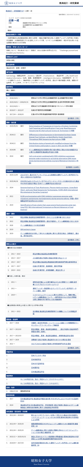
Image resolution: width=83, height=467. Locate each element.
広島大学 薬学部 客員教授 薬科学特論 (47, 266)
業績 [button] (9, 30)
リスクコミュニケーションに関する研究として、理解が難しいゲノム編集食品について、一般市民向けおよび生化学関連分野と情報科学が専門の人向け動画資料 (54, 297)
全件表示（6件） (74, 348)
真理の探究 (10, 60)
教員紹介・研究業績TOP (15, 11)
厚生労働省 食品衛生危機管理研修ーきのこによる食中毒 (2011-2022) (45, 217)
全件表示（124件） (73, 167)
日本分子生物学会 (37, 363)
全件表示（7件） (74, 118)
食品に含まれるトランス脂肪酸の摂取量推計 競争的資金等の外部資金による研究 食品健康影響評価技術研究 (55, 437)
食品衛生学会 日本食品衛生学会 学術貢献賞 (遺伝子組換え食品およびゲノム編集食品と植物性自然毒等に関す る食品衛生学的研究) (49, 406)
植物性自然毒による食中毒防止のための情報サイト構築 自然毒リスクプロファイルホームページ (55, 283)
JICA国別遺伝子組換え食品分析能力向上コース (50, 258)
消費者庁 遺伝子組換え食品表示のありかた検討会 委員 (51, 339)
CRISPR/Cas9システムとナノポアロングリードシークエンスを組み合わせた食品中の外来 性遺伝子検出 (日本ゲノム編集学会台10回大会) (49, 182)
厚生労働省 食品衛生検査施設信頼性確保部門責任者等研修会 (55, 262)
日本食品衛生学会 (37, 372)
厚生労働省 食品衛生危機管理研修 (45, 254)
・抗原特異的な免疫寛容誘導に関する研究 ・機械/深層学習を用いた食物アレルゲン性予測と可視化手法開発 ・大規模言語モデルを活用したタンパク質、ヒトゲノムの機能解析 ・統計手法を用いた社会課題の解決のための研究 (42, 40)
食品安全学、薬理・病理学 (16, 68)
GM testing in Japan (28, 229)
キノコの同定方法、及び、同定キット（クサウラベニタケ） (42, 379)
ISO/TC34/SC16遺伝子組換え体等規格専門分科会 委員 (51, 344)
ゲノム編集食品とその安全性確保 (32, 225)
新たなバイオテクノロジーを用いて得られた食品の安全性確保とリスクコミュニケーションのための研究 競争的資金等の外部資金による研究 (55, 417)
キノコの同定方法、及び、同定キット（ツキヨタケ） (39, 383)
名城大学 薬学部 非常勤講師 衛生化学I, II (49, 270)
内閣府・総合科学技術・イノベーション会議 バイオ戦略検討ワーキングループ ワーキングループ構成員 (55, 324)
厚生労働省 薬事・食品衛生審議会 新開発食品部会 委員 (52, 335)
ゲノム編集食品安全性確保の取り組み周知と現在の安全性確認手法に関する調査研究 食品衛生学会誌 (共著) (53, 150)
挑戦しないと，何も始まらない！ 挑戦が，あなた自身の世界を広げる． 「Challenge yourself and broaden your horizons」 (42, 51)
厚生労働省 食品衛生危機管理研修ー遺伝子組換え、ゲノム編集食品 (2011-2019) (49, 221)
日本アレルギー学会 (38, 355)
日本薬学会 (35, 367)
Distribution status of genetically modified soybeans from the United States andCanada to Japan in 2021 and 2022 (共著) (52, 144)
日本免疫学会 (36, 359)
